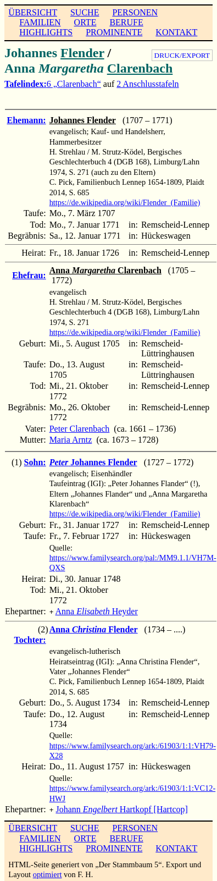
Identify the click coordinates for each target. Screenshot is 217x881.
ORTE (85, 22)
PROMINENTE (114, 32)
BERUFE (126, 22)
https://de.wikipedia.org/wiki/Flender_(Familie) (125, 202)
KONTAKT (176, 32)
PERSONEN (135, 12)
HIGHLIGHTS (46, 32)
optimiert (47, 872)
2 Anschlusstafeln (147, 84)
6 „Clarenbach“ (74, 84)
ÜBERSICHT (32, 12)
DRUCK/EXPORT (182, 55)
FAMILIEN (39, 22)
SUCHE (84, 12)
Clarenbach (140, 68)
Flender (82, 53)
